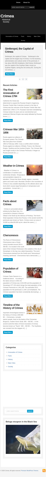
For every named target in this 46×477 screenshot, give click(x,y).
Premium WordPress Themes (29, 470)
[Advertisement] (23, 27)
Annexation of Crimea (12, 36)
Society (23, 40)
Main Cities (37, 36)
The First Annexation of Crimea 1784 (11, 93)
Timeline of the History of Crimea (13, 306)
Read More (10, 74)
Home (18, 2)
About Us (26, 2)
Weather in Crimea (13, 165)
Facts (22, 36)
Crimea (7, 16)
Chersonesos (10, 235)
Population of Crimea (10, 270)
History (29, 36)
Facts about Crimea (9, 203)
